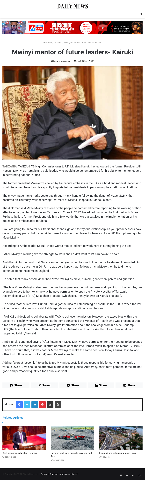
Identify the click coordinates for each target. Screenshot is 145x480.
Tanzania (58, 42)
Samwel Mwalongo (61, 61)
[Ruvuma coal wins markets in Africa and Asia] (72, 438)
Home (48, 42)
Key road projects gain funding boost (118, 453)
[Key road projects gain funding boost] (121, 438)
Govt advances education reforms (19, 453)
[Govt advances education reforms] (24, 438)
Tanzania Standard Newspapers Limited (59, 474)
